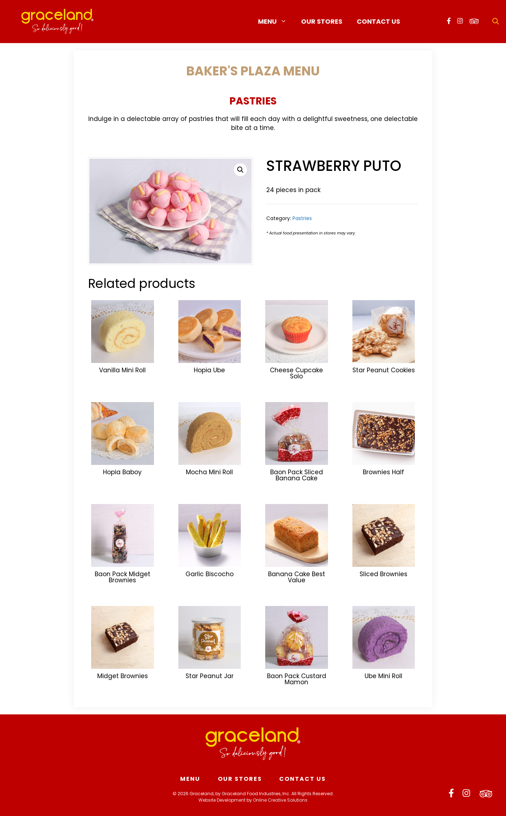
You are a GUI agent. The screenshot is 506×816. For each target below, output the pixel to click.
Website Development (221, 800)
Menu (276, 21)
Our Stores (321, 21)
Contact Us (378, 21)
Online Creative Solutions (280, 800)
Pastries (253, 101)
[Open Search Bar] (495, 21)
